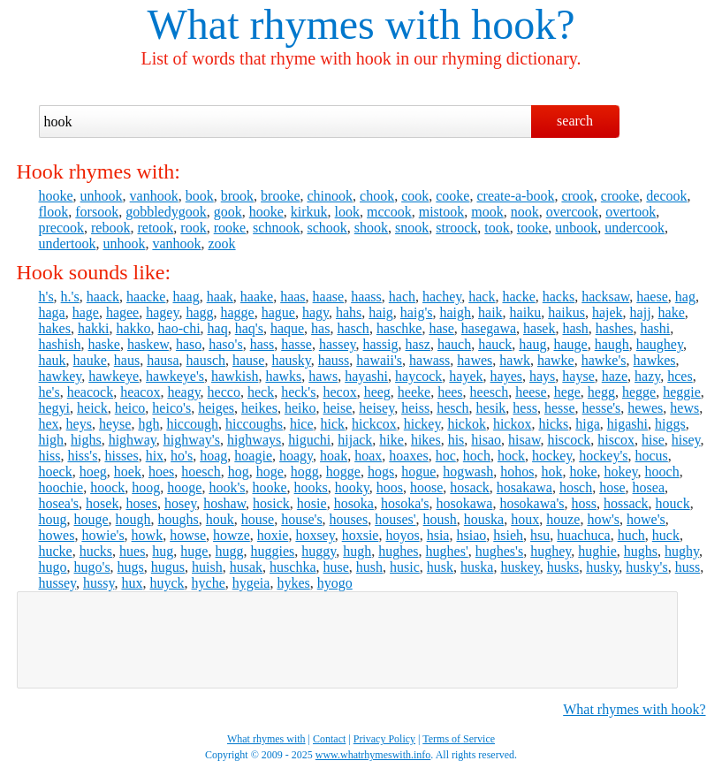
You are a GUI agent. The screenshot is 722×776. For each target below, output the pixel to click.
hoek (127, 471)
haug (532, 344)
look (347, 211)
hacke (518, 296)
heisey (376, 407)
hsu (540, 535)
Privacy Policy (384, 739)
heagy (183, 391)
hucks (96, 551)
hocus (651, 455)
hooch (662, 471)
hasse (296, 344)
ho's (182, 455)
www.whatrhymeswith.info (373, 755)
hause (248, 360)
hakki (94, 328)
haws (323, 376)
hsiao (471, 535)
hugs (131, 566)
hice (302, 423)
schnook (276, 227)
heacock (90, 391)
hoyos (402, 535)
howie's (102, 535)
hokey (620, 471)
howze (231, 535)
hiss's (82, 455)
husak (246, 566)
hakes (55, 328)
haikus (566, 312)
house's (301, 519)
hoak (333, 455)
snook (412, 227)
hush (369, 566)
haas (292, 296)
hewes (645, 407)
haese (652, 296)
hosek (102, 503)
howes (57, 535)
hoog (146, 487)
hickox (512, 423)
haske (104, 344)
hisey (686, 439)
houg (53, 519)
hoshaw (224, 503)
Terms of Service (458, 739)
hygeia (251, 582)
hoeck (55, 471)
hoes (161, 471)
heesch (489, 391)
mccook (389, 211)
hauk (52, 360)
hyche (208, 582)
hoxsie (360, 535)
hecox (339, 391)
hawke (555, 360)
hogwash (468, 471)
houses (349, 519)
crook (577, 195)
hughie (597, 551)
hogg (305, 471)
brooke (280, 195)
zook (221, 243)
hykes (293, 582)
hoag (213, 455)
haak (220, 296)
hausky (290, 360)
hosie (312, 503)
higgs (670, 423)
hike (391, 439)
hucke (55, 551)
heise (337, 407)
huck (666, 535)
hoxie (273, 535)
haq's (249, 328)
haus (127, 360)
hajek (607, 312)
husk (440, 566)
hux (131, 582)
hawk (514, 360)
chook (377, 195)
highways (254, 439)
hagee (122, 312)
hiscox (616, 439)
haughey (659, 344)
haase (329, 296)
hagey (162, 312)
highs (86, 439)
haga (52, 312)
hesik (491, 407)
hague (278, 312)
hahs (348, 312)
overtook (630, 211)
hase (441, 328)
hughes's (499, 551)
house (257, 519)
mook (487, 211)
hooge (184, 487)
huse (336, 566)
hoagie (253, 455)
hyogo (335, 582)
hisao (486, 439)
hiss (50, 455)
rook (193, 227)
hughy (682, 551)
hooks (311, 487)
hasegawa (488, 328)
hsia (438, 535)
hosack (469, 487)
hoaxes (408, 455)
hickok (466, 423)
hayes (506, 376)
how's (603, 519)
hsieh (508, 535)
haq (218, 328)
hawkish (234, 376)
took (496, 227)
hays (542, 376)
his (456, 439)
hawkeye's (175, 376)
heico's (171, 407)
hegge (639, 391)
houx (525, 519)
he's (49, 391)
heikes (259, 407)
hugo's (92, 566)
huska (476, 566)
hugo (53, 566)
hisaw (524, 439)
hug (162, 551)
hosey (180, 503)
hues (132, 551)
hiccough (192, 423)
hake (671, 312)
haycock (418, 376)
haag (185, 296)
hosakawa (524, 487)
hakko (133, 328)
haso (188, 344)
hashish (60, 344)
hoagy (296, 455)
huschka (292, 566)
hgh (148, 423)
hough (133, 519)
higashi (627, 423)
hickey (422, 423)
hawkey (60, 376)
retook (155, 227)
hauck (495, 344)
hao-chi (179, 328)
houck (673, 503)
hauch (454, 344)
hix (154, 455)
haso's (225, 344)
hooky (352, 487)
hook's (227, 487)
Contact (329, 739)
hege (567, 391)
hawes (474, 360)
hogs (381, 471)
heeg (377, 391)
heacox (140, 391)
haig (381, 312)
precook (62, 227)
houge (91, 519)
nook (525, 211)
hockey (552, 455)
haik (490, 312)
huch (631, 535)
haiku (526, 312)
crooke (620, 195)
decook (666, 195)
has (320, 328)
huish (207, 566)
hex (49, 423)
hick (333, 423)
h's (46, 296)
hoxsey (314, 535)
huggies (272, 551)
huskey (519, 566)
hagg (199, 312)
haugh (612, 344)
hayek (466, 376)
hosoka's (405, 503)
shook (371, 227)
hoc (446, 455)
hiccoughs (254, 423)
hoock (107, 487)
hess (525, 407)
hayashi (366, 376)
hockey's (603, 455)
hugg (229, 551)
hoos (389, 487)
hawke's (604, 360)
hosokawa (464, 503)
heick (92, 407)
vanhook (154, 195)
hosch (575, 487)
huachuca (583, 535)
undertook (67, 243)
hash (575, 328)
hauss (334, 360)
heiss (415, 407)
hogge (343, 471)
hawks (283, 376)
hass (262, 344)
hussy (98, 582)
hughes (398, 551)
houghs (178, 519)
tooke (533, 227)
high (51, 439)
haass (366, 296)
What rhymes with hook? (634, 709)
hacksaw (605, 296)
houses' (395, 519)
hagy (315, 312)
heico (130, 407)
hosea (649, 487)
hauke (90, 360)
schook (326, 227)
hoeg (93, 471)
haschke (399, 328)
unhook (101, 195)
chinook (330, 195)
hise (653, 439)
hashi (655, 328)
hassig (381, 344)
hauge (570, 344)
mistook (442, 211)
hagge (238, 312)
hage (85, 312)
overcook (572, 211)
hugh (357, 551)
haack (103, 296)
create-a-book (515, 195)
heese (531, 391)
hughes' (447, 551)
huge (194, 551)
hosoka (354, 503)
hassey (337, 344)
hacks (558, 296)
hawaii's (379, 360)
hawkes (655, 360)
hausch (205, 360)
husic (405, 566)
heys (79, 423)
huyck (166, 582)
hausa (163, 360)
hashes (615, 328)
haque (287, 328)
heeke (414, 391)
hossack (626, 503)
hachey (441, 296)
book (200, 195)
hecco (224, 391)
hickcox (374, 423)
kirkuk (309, 211)
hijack (355, 439)
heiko (300, 407)
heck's (298, 391)
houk (220, 519)
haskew (148, 344)
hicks (553, 423)
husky (602, 566)
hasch (353, 328)
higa (587, 423)
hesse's (601, 407)
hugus (168, 566)
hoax (368, 455)
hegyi (55, 407)
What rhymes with (304, 24)
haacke (145, 296)
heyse (115, 423)
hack (481, 296)
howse (188, 535)
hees (449, 391)
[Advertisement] (347, 640)
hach (402, 296)
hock (511, 455)
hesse (559, 407)
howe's (646, 519)
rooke (230, 227)
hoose (426, 487)
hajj (640, 312)
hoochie (61, 487)
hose (612, 487)
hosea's (59, 503)
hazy (647, 376)
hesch (452, 407)
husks (563, 566)
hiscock (568, 439)
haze (614, 376)
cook (415, 195)
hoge (270, 471)
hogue (418, 471)
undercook (634, 227)
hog (238, 471)
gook (228, 211)
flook (54, 211)
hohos (517, 471)
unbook (576, 227)
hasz (418, 344)
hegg (601, 391)
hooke (56, 195)
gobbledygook (166, 211)
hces (679, 376)
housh (440, 519)
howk (147, 535)
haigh (456, 312)
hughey (550, 551)
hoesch (200, 471)
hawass (429, 360)
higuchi (309, 439)
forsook (96, 211)
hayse (578, 376)
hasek (539, 328)
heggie (682, 391)
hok (551, 471)
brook (237, 195)
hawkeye (113, 376)
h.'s (70, 296)
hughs (640, 551)
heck (260, 391)
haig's (416, 312)
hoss (583, 503)
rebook (110, 227)
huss (687, 566)
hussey (58, 582)
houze (563, 519)
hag (685, 296)
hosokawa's (531, 503)
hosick (271, 503)
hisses (121, 455)
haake (256, 296)
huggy (318, 551)
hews (684, 407)
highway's (191, 439)
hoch (476, 455)
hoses (141, 503)
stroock (456, 227)
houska (484, 519)
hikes (426, 439)
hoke (583, 471)
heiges (216, 407)
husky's (646, 566)
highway (132, 439)
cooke (452, 195)
